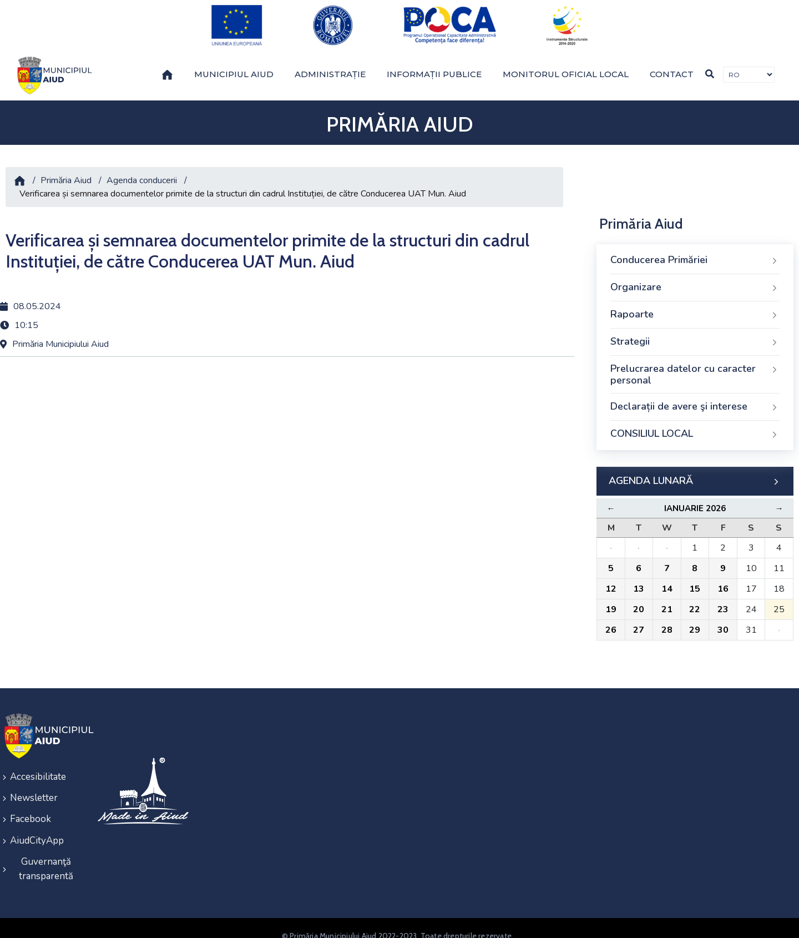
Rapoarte (695, 305)
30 (723, 620)
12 (610, 579)
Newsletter (34, 786)
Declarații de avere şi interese (695, 397)
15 (694, 579)
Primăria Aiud (66, 171)
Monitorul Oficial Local (566, 64)
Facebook (30, 806)
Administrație (330, 64)
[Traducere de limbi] (749, 66)
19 (610, 600)
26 (610, 620)
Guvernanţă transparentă (46, 854)
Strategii (695, 332)
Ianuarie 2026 (695, 499)
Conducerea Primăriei (695, 251)
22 (694, 600)
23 (723, 600)
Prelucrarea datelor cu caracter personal (695, 365)
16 (723, 579)
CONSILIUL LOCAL (695, 424)
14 (666, 579)
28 (666, 620)
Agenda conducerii (142, 171)
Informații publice (434, 64)
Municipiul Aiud (234, 64)
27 (638, 620)
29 (694, 620)
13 (638, 579)
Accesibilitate (38, 766)
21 (666, 600)
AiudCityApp (37, 826)
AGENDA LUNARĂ (695, 472)
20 (638, 600)
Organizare (695, 278)
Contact (672, 64)
